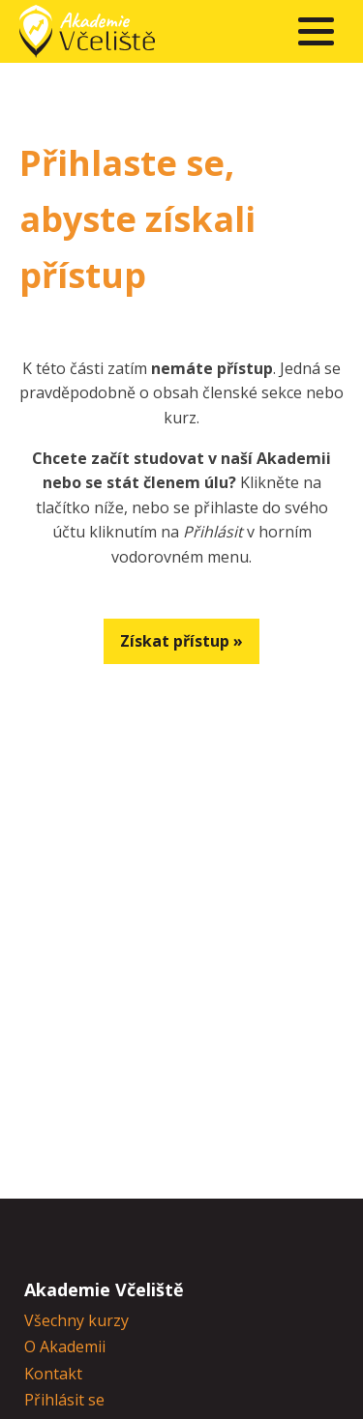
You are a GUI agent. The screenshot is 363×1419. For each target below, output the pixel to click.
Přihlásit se (64, 1399)
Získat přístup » (181, 641)
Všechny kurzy (76, 1320)
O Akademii (65, 1346)
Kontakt (53, 1373)
